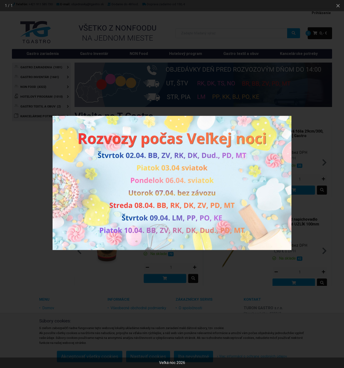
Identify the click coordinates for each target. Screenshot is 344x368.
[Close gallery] (338, 5)
